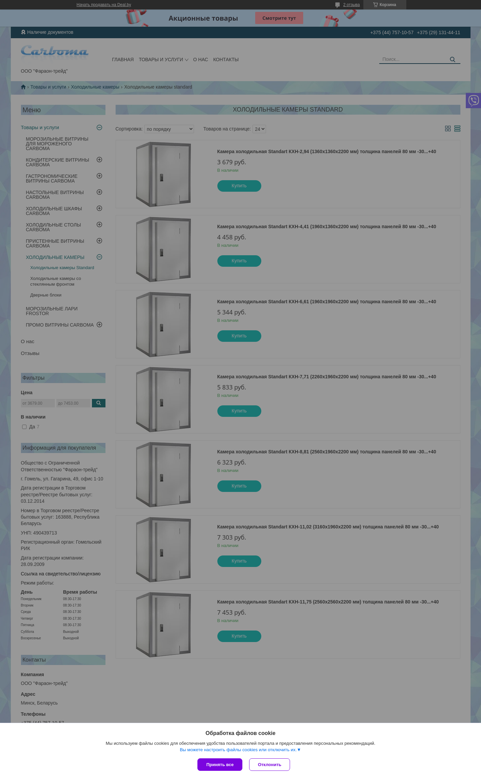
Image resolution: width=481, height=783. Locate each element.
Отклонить (269, 764)
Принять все (220, 764)
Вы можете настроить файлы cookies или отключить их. (238, 749)
